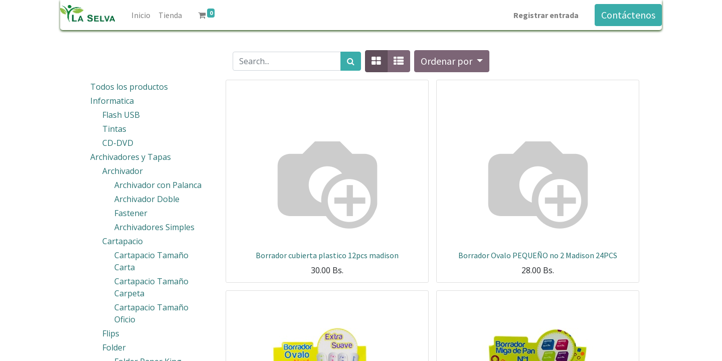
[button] (451, 61)
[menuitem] (140, 15)
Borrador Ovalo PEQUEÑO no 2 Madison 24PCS (537, 255)
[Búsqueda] (350, 61)
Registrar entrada (546, 15)
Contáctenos (628, 15)
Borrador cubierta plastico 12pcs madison (327, 255)
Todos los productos (129, 86)
